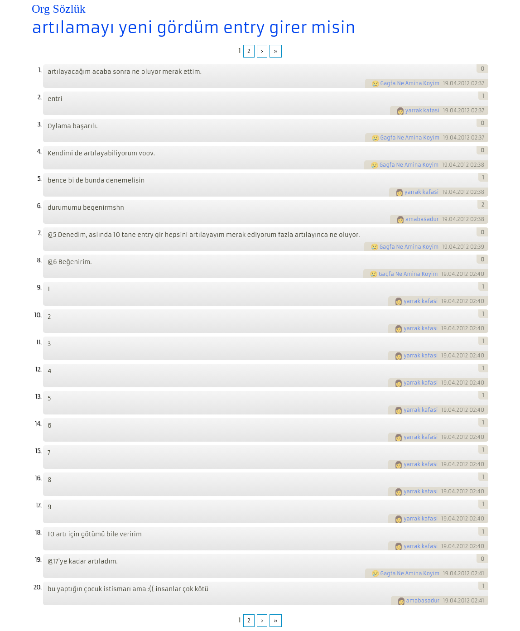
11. (38, 342)
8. (39, 260)
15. (38, 451)
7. (39, 233)
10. (37, 315)
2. (39, 97)
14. (38, 424)
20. (37, 587)
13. (38, 396)
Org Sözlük (59, 8)
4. (39, 151)
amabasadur (422, 219)
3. (39, 124)
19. (38, 560)
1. (39, 70)
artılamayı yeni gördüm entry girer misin (194, 27)
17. (38, 505)
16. (38, 478)
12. (38, 369)
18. (38, 532)
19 (445, 83)
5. (39, 179)
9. (39, 287)
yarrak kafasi (422, 110)
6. (39, 206)
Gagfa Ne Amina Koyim (410, 83)
